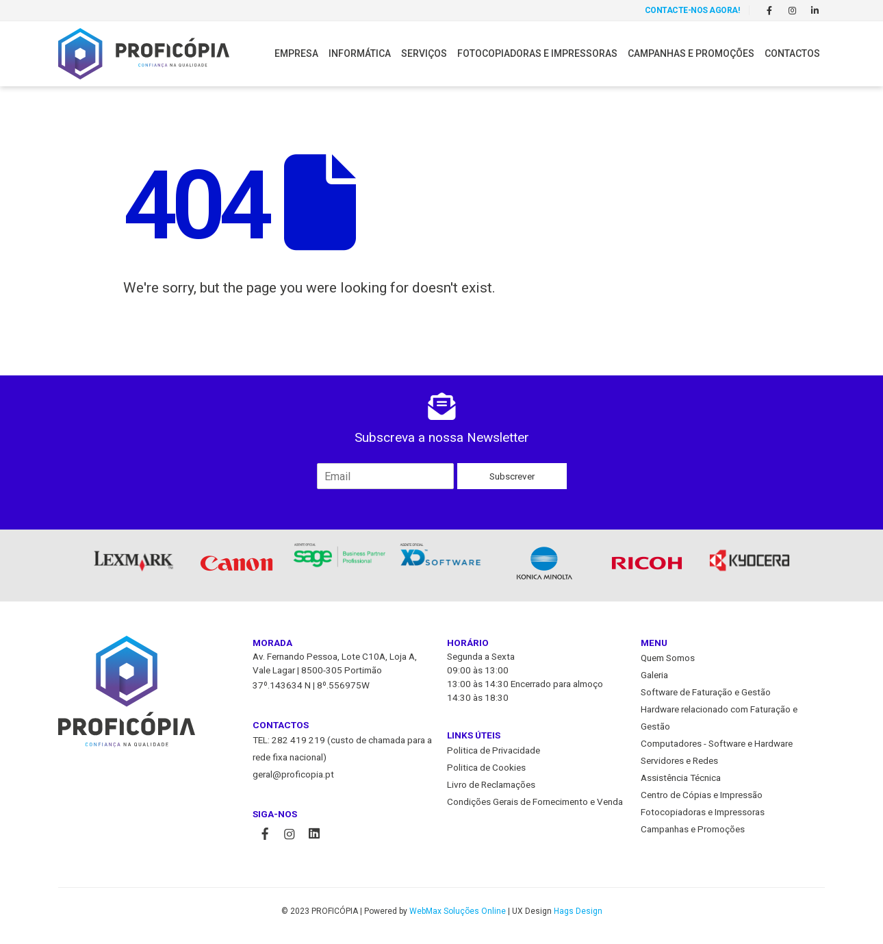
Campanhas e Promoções (691, 53)
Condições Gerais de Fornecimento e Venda (535, 802)
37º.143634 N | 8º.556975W (311, 685)
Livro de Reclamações (491, 785)
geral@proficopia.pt (293, 774)
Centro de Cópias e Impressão (702, 795)
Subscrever (512, 476)
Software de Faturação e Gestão (706, 692)
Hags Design (578, 912)
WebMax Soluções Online (457, 912)
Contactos (792, 53)
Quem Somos (668, 658)
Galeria (654, 675)
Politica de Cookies (486, 767)
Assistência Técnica (681, 778)
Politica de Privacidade (493, 750)
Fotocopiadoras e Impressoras (537, 53)
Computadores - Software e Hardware (717, 743)
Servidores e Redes (679, 761)
